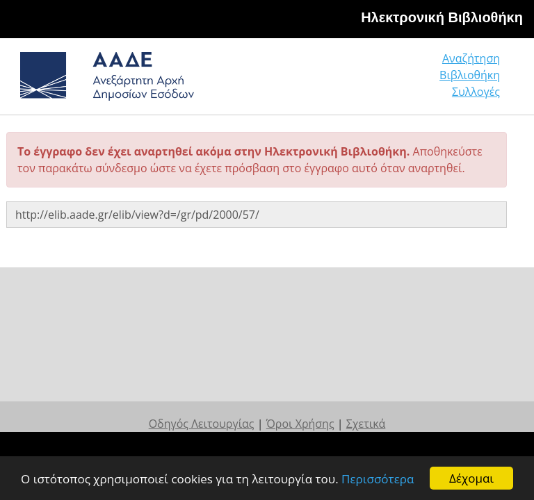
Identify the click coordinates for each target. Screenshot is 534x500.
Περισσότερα (377, 479)
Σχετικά (366, 423)
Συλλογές (476, 91)
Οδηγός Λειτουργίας (201, 423)
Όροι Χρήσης (300, 423)
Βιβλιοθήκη (469, 75)
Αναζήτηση (471, 58)
